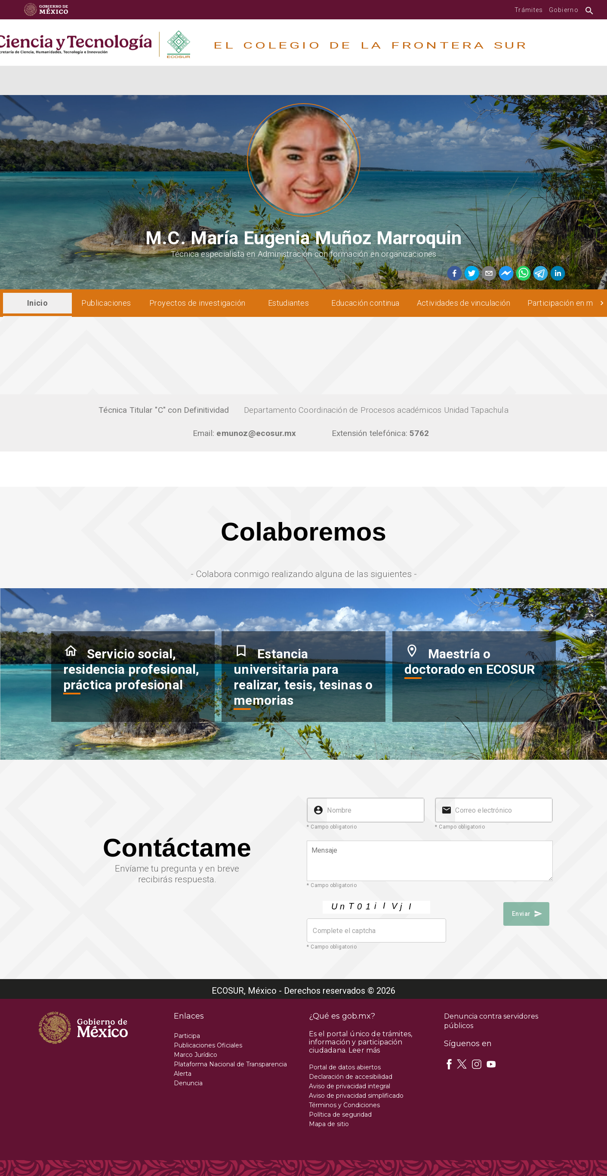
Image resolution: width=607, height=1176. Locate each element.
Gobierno (564, 9)
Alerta (182, 1074)
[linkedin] (556, 274)
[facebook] (454, 274)
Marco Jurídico (195, 1055)
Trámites (529, 9)
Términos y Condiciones (344, 1105)
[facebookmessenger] (505, 274)
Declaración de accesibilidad (350, 1077)
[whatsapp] (522, 274)
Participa (187, 1036)
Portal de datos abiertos (345, 1067)
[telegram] (539, 274)
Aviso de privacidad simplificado (356, 1095)
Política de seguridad (340, 1114)
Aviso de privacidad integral (349, 1086)
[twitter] (470, 274)
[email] (487, 274)
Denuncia (188, 1083)
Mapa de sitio (329, 1124)
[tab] (37, 303)
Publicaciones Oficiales (208, 1045)
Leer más (364, 1050)
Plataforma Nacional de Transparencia (230, 1064)
